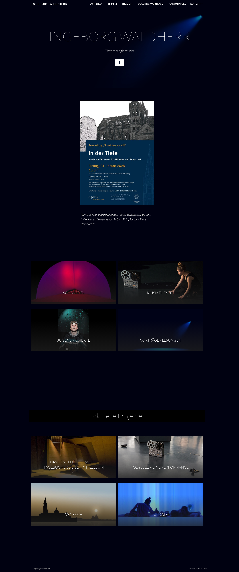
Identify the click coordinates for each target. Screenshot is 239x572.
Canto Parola (177, 3)
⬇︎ (119, 62)
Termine (112, 3)
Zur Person (96, 3)
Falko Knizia (202, 569)
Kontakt (196, 3)
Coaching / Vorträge (151, 3)
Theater (127, 3)
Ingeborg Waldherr (49, 4)
